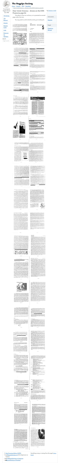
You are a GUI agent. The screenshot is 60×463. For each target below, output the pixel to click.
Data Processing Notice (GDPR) (13, 453)
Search (4, 39)
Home (13, 6)
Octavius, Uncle (52, 10)
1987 (23, 6)
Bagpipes (50, 20)
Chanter (6, 23)
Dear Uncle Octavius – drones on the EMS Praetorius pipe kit (28, 8)
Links (5, 30)
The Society (6, 15)
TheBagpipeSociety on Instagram (15, 458)
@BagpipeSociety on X (12, 455)
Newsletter (28, 6)
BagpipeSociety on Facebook (13, 460)
